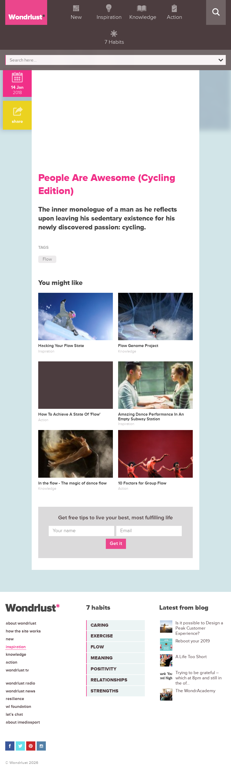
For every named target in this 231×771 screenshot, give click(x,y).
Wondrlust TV (17, 670)
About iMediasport (23, 722)
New (10, 639)
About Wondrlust (21, 623)
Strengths (104, 691)
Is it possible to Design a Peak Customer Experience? (199, 628)
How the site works (23, 631)
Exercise (102, 636)
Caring (99, 625)
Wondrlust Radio (20, 683)
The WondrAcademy (195, 690)
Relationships (109, 680)
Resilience (15, 698)
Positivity (104, 669)
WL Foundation (18, 706)
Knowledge (16, 654)
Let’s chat (14, 714)
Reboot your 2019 (192, 641)
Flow (47, 259)
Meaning (102, 658)
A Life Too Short (191, 656)
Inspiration (16, 646)
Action (11, 662)
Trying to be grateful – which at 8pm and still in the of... (198, 678)
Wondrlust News (20, 691)
